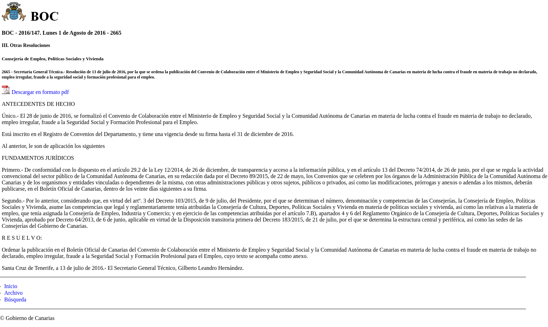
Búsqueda (15, 299)
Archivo (13, 293)
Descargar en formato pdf (40, 92)
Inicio (10, 286)
